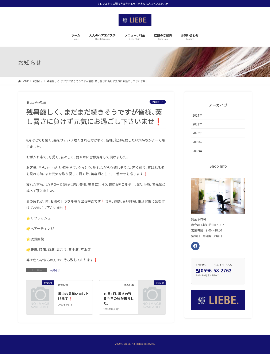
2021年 (197, 124)
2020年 (197, 133)
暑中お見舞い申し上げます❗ (73, 296)
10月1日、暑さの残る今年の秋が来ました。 (118, 298)
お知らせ (157, 102)
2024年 (197, 115)
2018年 (197, 151)
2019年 (197, 142)
